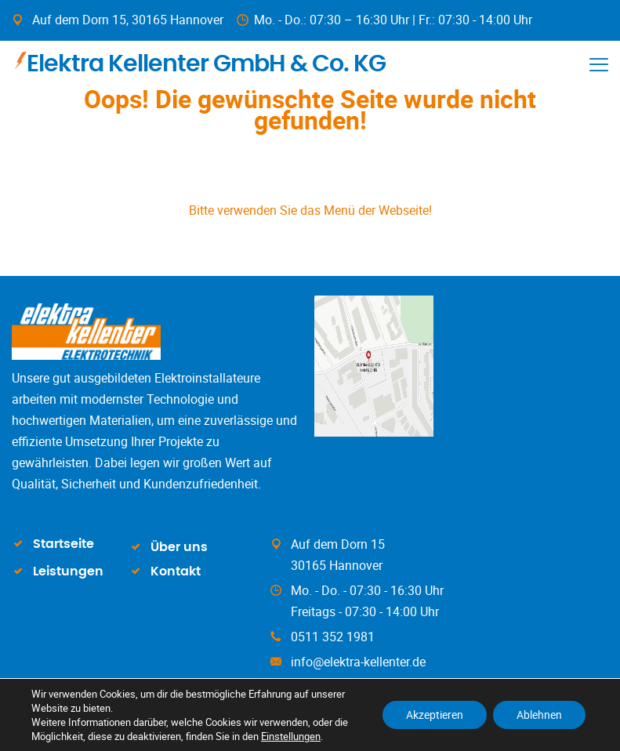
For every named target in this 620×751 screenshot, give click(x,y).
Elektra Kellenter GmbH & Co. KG (200, 62)
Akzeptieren (434, 714)
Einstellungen (291, 736)
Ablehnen (539, 714)
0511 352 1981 (333, 636)
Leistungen (68, 571)
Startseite (63, 544)
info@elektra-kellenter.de (358, 661)
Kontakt (175, 571)
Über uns (179, 547)
